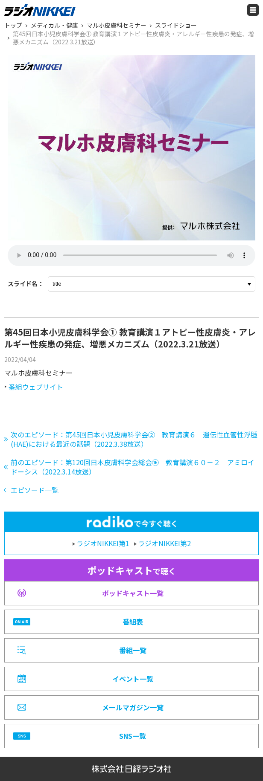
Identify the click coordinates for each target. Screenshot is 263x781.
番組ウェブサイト (36, 386)
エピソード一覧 (34, 490)
